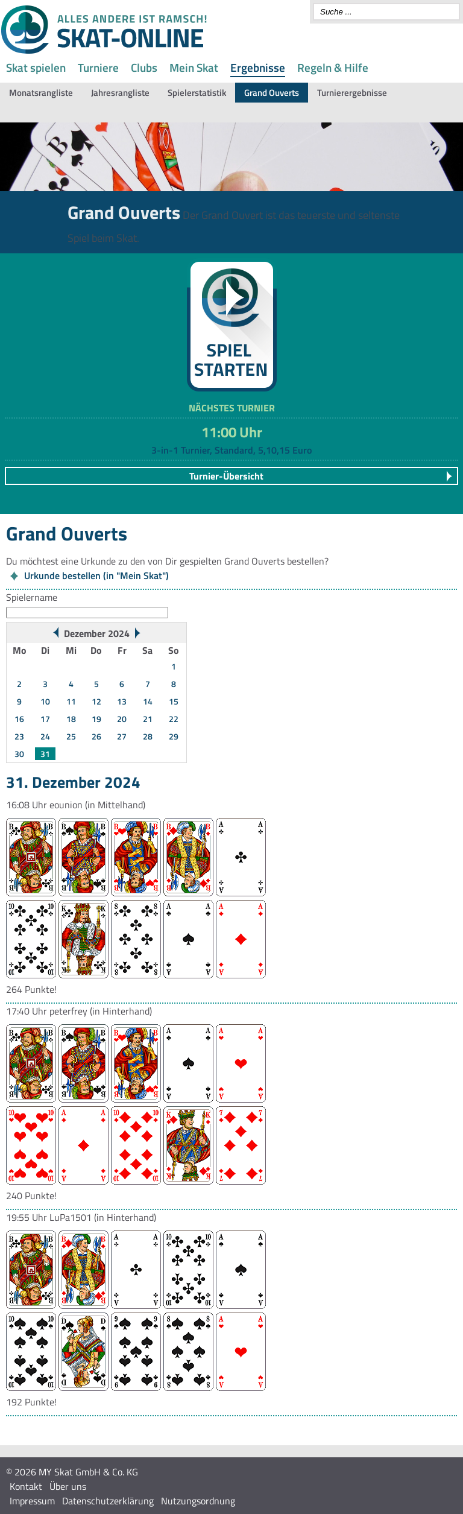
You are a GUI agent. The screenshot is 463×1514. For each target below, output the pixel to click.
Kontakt (26, 1486)
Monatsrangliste (41, 93)
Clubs (144, 67)
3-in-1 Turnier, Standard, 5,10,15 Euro (231, 450)
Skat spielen (36, 67)
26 (96, 736)
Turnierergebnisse (352, 93)
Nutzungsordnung (198, 1500)
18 (71, 718)
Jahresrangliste (120, 93)
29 (173, 736)
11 (71, 701)
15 (173, 701)
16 (19, 718)
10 (45, 701)
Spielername (31, 597)
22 (173, 718)
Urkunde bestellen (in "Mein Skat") (96, 575)
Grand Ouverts (271, 93)
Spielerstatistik (197, 93)
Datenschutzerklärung (108, 1500)
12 (96, 701)
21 (148, 718)
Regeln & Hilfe (332, 67)
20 (122, 718)
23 (19, 736)
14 (148, 701)
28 (148, 736)
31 (45, 753)
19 (96, 718)
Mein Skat (193, 67)
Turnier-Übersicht (226, 476)
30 (19, 753)
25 (71, 736)
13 (122, 701)
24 (45, 736)
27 (122, 736)
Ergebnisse (257, 67)
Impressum (32, 1500)
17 (45, 718)
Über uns (67, 1486)
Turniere (98, 67)
